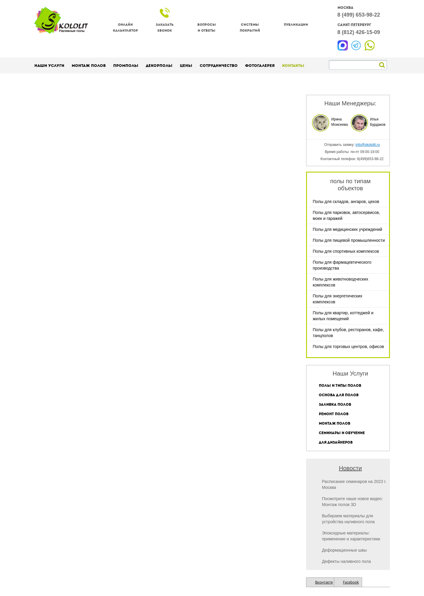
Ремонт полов (333, 414)
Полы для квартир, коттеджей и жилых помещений (343, 315)
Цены (186, 65)
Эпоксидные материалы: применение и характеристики (351, 536)
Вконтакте (324, 582)
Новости (350, 468)
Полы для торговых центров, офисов (348, 346)
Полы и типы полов (340, 386)
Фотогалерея (260, 65)
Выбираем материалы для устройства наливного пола (348, 518)
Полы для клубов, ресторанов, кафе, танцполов (348, 332)
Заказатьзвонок (165, 28)
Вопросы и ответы (206, 28)
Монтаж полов (89, 65)
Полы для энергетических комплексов (337, 299)
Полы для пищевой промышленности (349, 240)
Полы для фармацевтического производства (342, 265)
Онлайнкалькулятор (125, 28)
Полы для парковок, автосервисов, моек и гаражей (346, 215)
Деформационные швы (344, 550)
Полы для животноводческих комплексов (340, 282)
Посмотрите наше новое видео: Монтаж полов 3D (352, 501)
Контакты (293, 65)
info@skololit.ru (368, 145)
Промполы (125, 65)
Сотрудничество (219, 65)
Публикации (296, 25)
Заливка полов (335, 404)
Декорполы (159, 65)
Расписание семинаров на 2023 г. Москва (354, 484)
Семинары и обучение (342, 433)
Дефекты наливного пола (346, 561)
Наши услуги (49, 65)
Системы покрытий (250, 28)
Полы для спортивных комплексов (346, 251)
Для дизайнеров (336, 442)
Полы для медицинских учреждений (347, 229)
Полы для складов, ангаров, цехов (346, 201)
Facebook (351, 582)
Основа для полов (339, 395)
